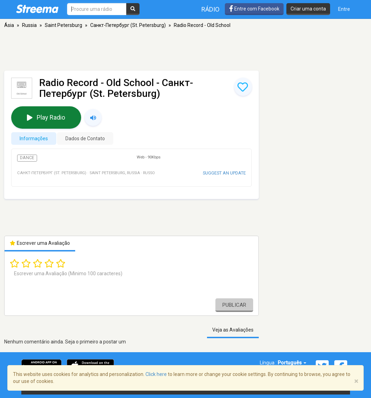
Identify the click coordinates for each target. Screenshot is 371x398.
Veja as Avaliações (233, 330)
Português (292, 362)
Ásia (9, 25)
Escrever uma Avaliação (40, 243)
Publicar (234, 305)
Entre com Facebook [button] (254, 9)
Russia (29, 25)
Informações (34, 138)
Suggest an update (224, 173)
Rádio (210, 9)
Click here (156, 374)
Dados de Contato (85, 138)
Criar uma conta (308, 9)
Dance (27, 157)
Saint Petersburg (63, 25)
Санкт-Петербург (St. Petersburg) (128, 25)
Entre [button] (344, 9)
